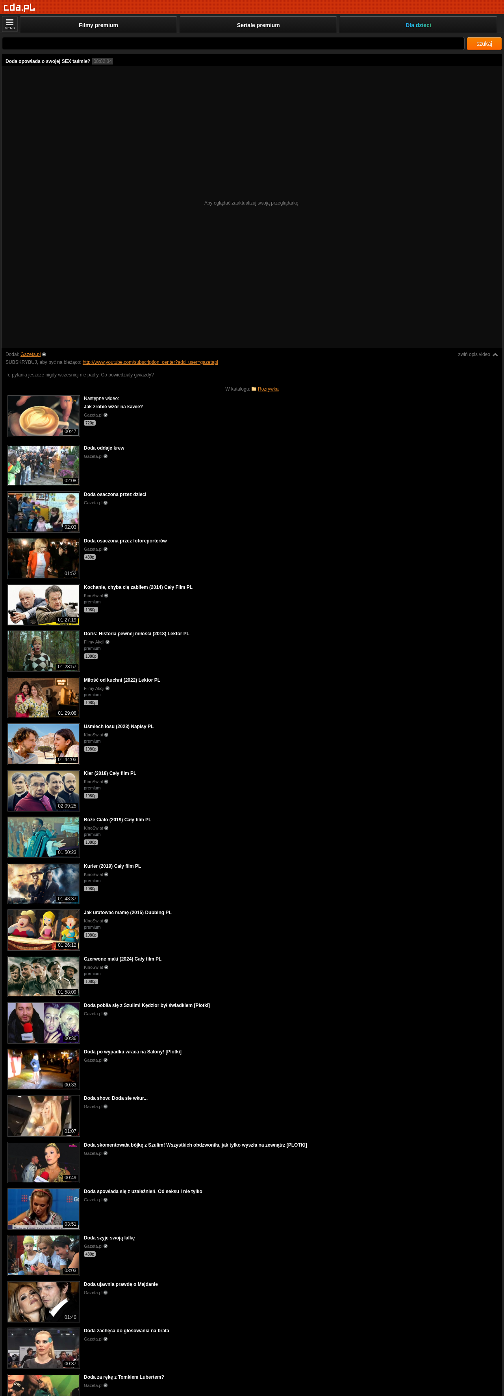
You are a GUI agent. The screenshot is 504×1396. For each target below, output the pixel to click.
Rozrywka (268, 389)
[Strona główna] (19, 8)
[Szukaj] (233, 43)
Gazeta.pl (30, 354)
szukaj (484, 44)
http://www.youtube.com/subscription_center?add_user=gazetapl (150, 362)
